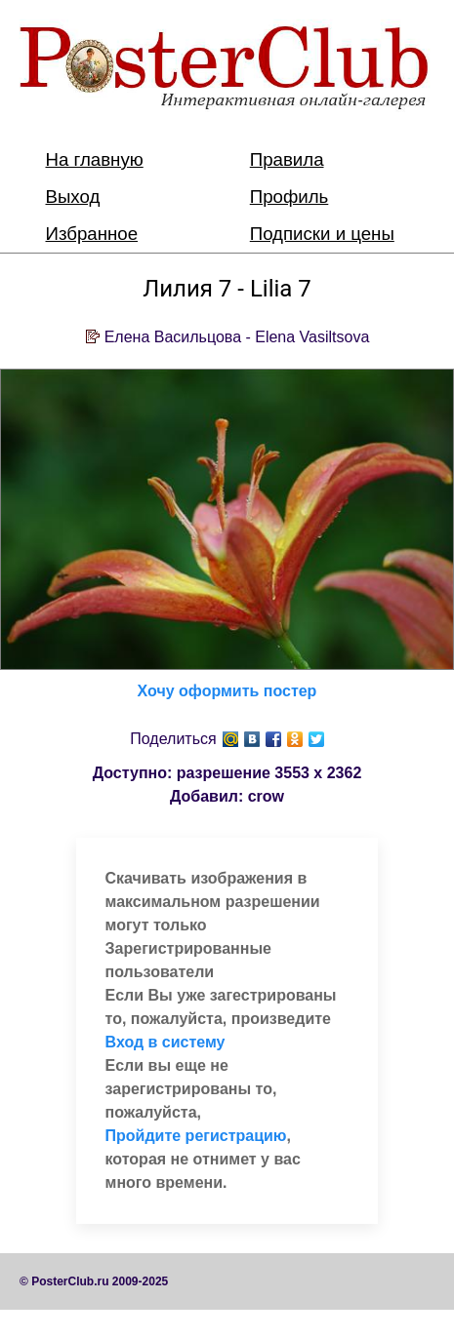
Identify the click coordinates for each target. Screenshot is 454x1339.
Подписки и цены (322, 233)
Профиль (289, 196)
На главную (95, 159)
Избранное (92, 233)
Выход (73, 196)
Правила (287, 159)
